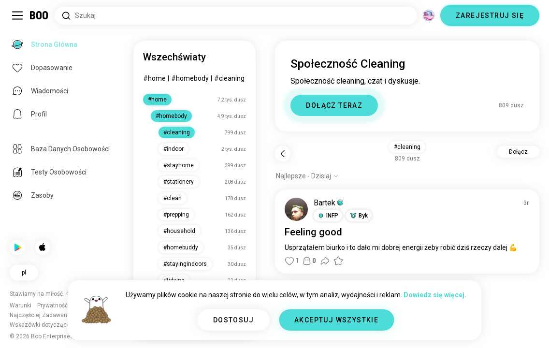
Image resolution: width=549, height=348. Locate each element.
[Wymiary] (428, 15)
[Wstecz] (282, 153)
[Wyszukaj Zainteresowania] (236, 16)
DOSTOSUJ (233, 320)
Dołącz (518, 151)
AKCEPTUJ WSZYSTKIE (336, 320)
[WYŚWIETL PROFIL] (296, 209)
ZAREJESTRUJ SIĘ (490, 15)
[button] (328, 215)
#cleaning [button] (407, 147)
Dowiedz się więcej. (435, 295)
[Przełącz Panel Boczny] (17, 15)
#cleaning (229, 78)
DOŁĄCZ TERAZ (334, 105)
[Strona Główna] (39, 15)
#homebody (190, 78)
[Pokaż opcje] (307, 176)
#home (154, 78)
